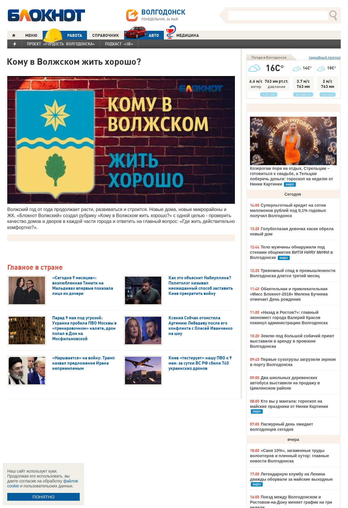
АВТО (141, 35)
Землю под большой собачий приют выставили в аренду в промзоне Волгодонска (292, 341)
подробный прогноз (324, 57)
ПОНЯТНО (43, 496)
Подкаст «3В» (119, 44)
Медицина (182, 35)
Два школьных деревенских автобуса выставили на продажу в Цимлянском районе (285, 382)
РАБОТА (62, 35)
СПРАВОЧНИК (105, 35)
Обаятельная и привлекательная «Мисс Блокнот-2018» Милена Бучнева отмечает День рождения (289, 294)
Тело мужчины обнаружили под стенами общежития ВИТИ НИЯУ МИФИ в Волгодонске (291, 252)
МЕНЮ (31, 35)
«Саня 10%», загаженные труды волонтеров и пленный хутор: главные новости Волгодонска (289, 455)
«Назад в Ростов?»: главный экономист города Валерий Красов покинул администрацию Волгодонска (289, 317)
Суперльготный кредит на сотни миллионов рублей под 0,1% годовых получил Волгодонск (288, 210)
